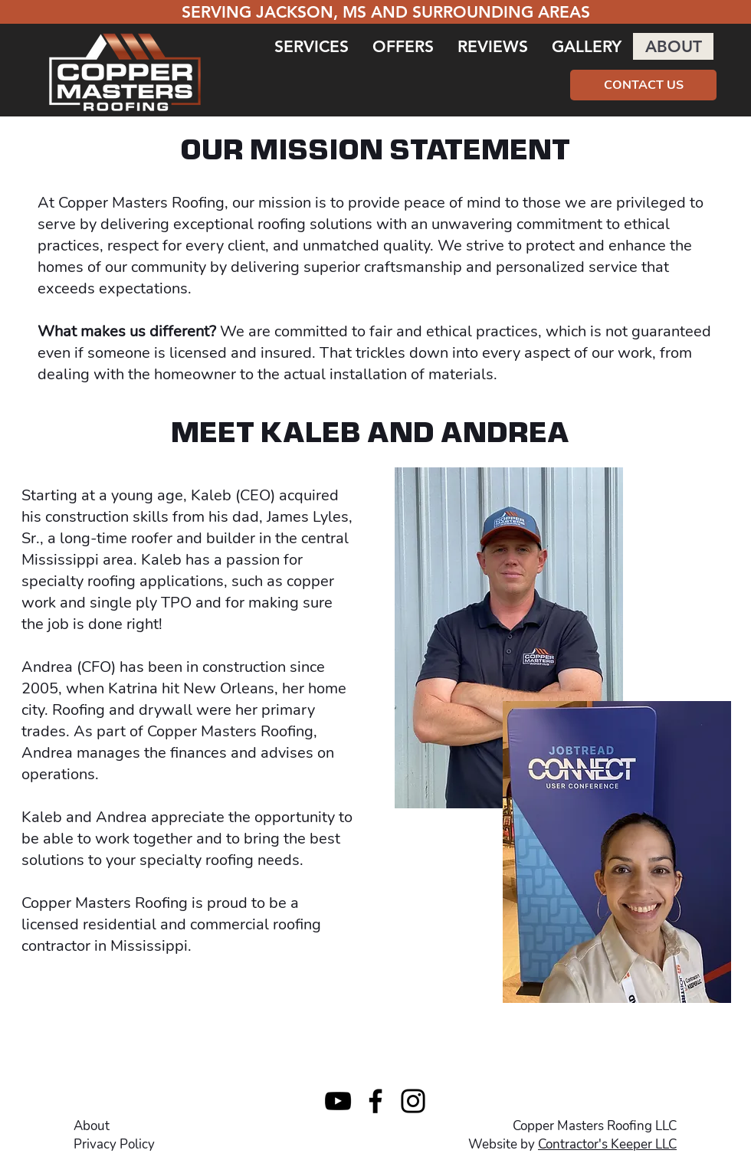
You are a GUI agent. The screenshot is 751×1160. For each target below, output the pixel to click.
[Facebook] (375, 1101)
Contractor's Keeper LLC (607, 1144)
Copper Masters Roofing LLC (595, 1126)
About (92, 1126)
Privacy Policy (114, 1144)
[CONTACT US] (643, 85)
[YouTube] (338, 1101)
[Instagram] (413, 1101)
